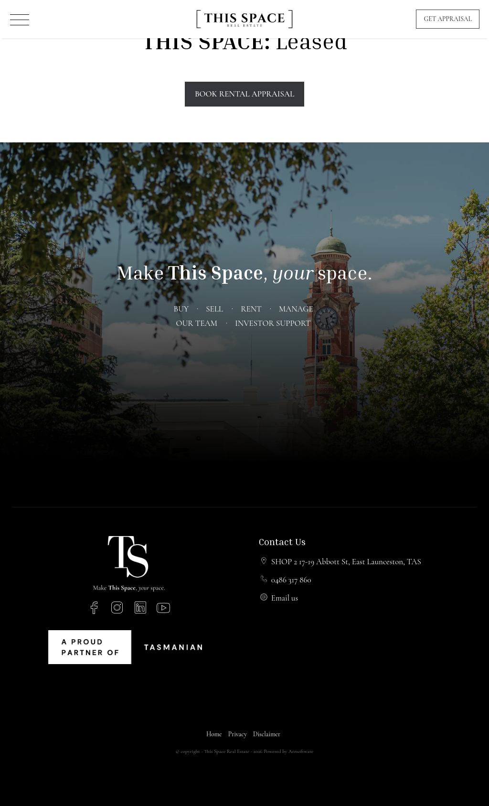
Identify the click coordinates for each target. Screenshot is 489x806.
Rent (251, 309)
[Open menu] (20, 20)
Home (214, 734)
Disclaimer (266, 734)
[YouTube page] (163, 609)
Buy (180, 309)
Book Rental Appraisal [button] (244, 94)
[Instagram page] (119, 609)
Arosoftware (300, 751)
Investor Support (272, 323)
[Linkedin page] (142, 609)
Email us (284, 598)
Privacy (237, 734)
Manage (296, 309)
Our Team (196, 323)
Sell (214, 309)
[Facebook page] (95, 609)
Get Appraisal (448, 19)
